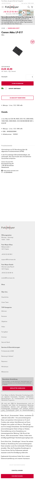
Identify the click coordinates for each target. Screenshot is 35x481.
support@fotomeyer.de (8, 259)
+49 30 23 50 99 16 (7, 272)
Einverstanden (17, 476)
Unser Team (5, 302)
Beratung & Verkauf (7, 356)
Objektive (4, 321)
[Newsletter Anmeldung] (17, 388)
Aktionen (4, 311)
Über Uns (4, 292)
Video (3, 326)
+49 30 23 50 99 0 (6, 3)
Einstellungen (17, 470)
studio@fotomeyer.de (7, 278)
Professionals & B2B (7, 351)
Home (3, 28)
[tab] (17, 113)
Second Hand (5, 342)
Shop (3, 284)
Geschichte (4, 297)
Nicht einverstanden (17, 465)
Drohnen (4, 337)
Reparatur (4, 361)
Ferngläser (4, 332)
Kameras (4, 316)
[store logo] (12, 7)
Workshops (4, 366)
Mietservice (4, 372)
